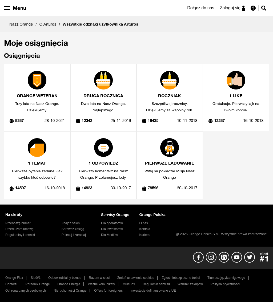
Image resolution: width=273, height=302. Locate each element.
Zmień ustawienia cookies (135, 278)
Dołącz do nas (200, 8)
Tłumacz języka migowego (226, 278)
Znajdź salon (71, 223)
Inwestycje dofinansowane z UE (153, 290)
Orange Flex (14, 278)
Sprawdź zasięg (73, 229)
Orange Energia (69, 284)
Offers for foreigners (108, 290)
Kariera (144, 235)
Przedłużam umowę (19, 229)
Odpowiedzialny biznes (64, 278)
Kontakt (144, 229)
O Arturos (47, 24)
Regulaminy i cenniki (20, 235)
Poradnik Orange (38, 284)
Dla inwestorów (112, 229)
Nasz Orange (21, 24)
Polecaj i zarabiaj (74, 235)
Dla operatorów (112, 223)
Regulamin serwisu (156, 284)
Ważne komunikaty (101, 284)
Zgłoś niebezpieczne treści (181, 278)
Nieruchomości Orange (70, 290)
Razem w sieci (99, 278)
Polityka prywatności (225, 284)
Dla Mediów (109, 235)
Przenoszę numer (18, 223)
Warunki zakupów (190, 284)
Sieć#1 (36, 278)
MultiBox (129, 284)
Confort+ (11, 284)
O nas (143, 223)
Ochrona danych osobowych (25, 290)
